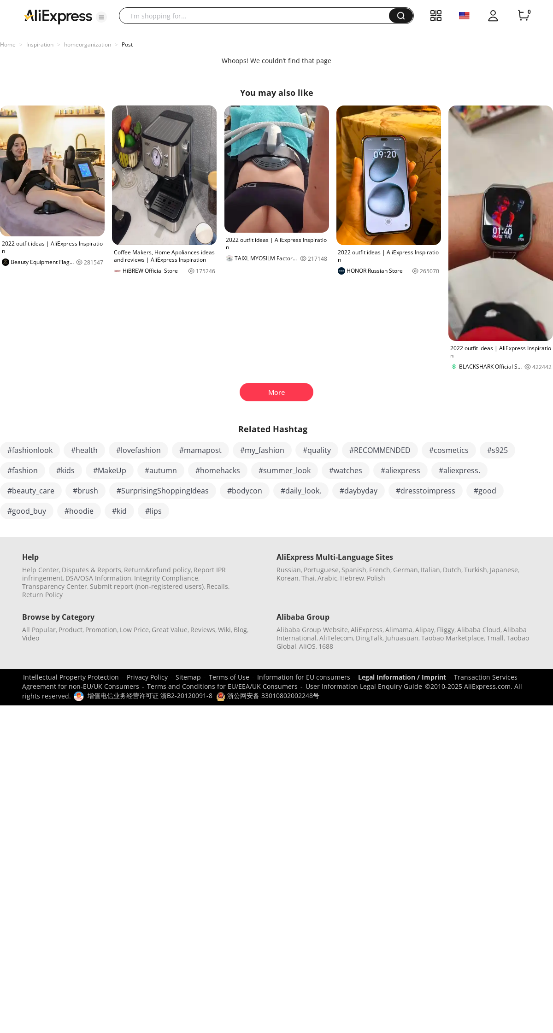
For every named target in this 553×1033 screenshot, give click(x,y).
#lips (153, 511)
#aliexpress (400, 470)
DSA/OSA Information (98, 578)
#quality (317, 450)
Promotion (101, 629)
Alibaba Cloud (478, 629)
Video (30, 638)
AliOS (307, 646)
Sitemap (188, 677)
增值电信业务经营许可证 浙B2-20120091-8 (150, 695)
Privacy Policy (147, 677)
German (405, 569)
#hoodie (79, 511)
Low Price (134, 629)
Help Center (40, 569)
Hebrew (352, 578)
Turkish (475, 569)
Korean (287, 578)
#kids (65, 470)
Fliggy (445, 629)
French (379, 569)
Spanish (353, 569)
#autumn (161, 470)
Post (127, 44)
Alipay (424, 629)
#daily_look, (301, 491)
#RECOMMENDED (380, 450)
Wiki (224, 629)
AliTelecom (336, 638)
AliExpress (366, 629)
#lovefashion (138, 450)
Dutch (452, 569)
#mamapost (200, 450)
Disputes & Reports (91, 569)
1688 (325, 646)
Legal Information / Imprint (402, 677)
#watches (345, 470)
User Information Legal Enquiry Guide (364, 686)
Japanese (504, 569)
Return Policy (42, 594)
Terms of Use (229, 677)
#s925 (497, 450)
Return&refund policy (157, 569)
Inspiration (39, 44)
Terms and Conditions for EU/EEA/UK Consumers (222, 686)
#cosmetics (449, 450)
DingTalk (369, 638)
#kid (119, 511)
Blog (240, 629)
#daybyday (358, 491)
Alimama (398, 629)
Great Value (170, 629)
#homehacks (217, 470)
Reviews (202, 629)
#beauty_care (30, 491)
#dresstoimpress (425, 491)
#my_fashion (262, 450)
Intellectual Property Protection (71, 677)
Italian (430, 569)
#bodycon (244, 491)
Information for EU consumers (303, 677)
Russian (288, 569)
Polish (376, 578)
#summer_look (285, 470)
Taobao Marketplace (452, 638)
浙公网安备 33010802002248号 (267, 695)
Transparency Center (54, 586)
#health (84, 450)
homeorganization (87, 44)
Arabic (327, 578)
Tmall (495, 638)
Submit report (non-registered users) (147, 586)
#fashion (22, 470)
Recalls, (218, 586)
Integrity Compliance (166, 578)
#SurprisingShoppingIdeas (163, 491)
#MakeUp (109, 470)
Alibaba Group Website (312, 629)
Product (70, 629)
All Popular (39, 629)
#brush (85, 491)
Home (8, 44)
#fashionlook (30, 450)
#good (485, 491)
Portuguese (321, 569)
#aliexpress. (459, 470)
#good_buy (26, 511)
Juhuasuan (401, 638)
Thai (308, 578)
